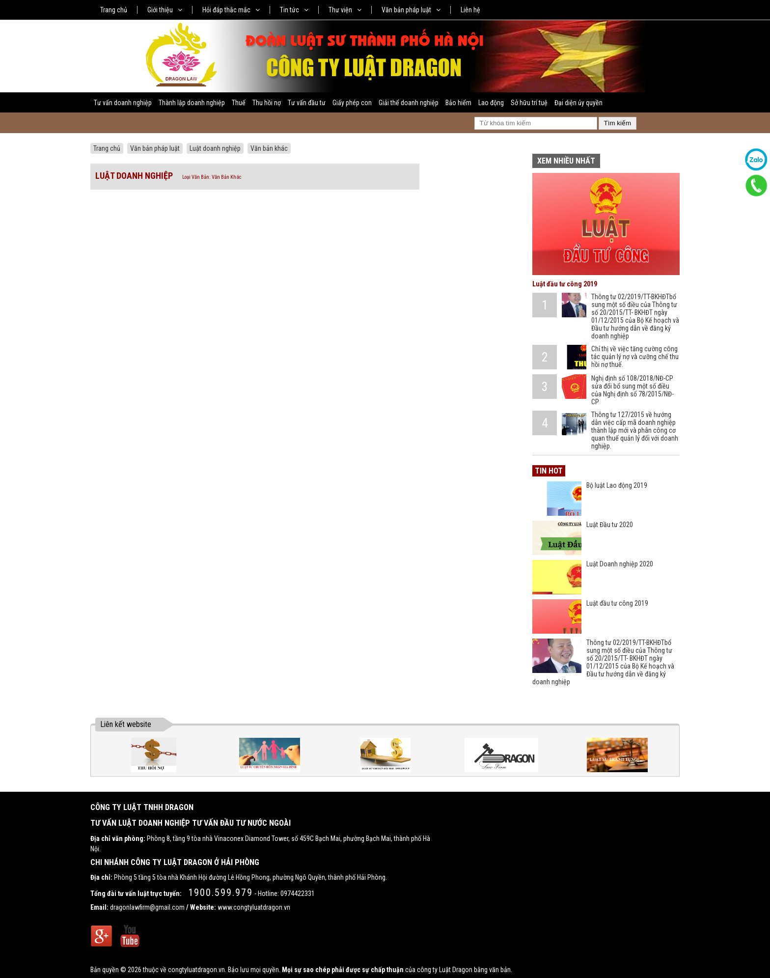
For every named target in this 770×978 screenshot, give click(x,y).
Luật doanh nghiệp (215, 148)
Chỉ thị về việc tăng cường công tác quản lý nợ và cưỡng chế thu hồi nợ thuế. (635, 356)
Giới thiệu (164, 10)
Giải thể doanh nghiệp (409, 103)
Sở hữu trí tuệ (529, 103)
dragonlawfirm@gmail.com (147, 907)
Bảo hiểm (458, 103)
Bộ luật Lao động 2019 (616, 485)
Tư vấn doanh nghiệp (123, 103)
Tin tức (294, 10)
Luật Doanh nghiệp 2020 (619, 564)
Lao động (491, 103)
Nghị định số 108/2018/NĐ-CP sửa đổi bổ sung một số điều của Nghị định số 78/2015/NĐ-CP (632, 390)
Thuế (239, 103)
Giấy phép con (352, 103)
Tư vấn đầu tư (307, 103)
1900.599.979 (220, 892)
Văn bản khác (269, 148)
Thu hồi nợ (266, 103)
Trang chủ (113, 10)
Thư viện (345, 10)
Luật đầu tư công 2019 (564, 284)
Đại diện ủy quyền (578, 103)
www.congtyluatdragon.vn (254, 907)
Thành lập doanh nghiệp (192, 103)
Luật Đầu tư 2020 (609, 525)
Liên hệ (470, 10)
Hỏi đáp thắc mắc (231, 10)
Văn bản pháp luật (411, 10)
